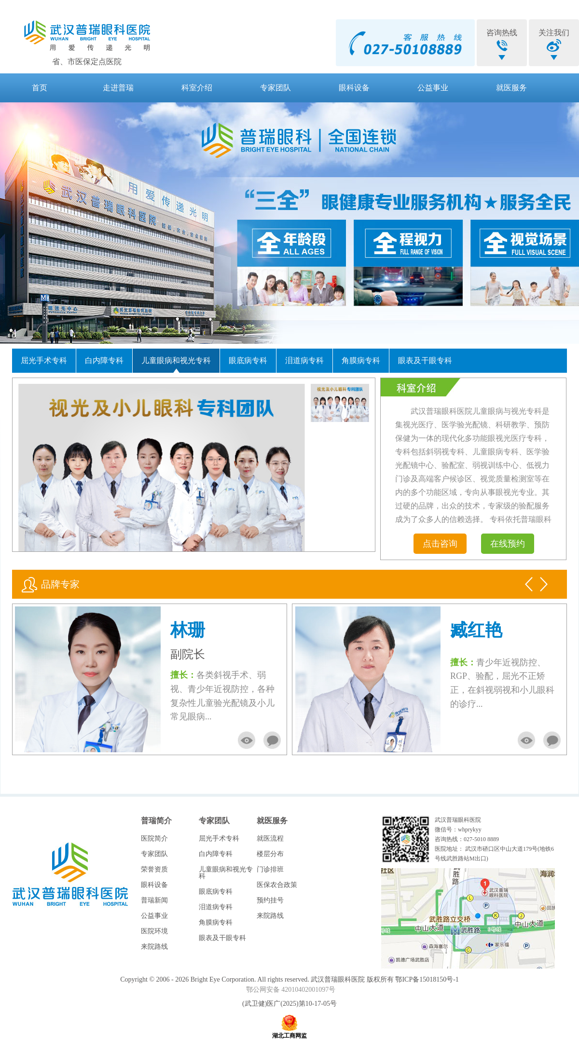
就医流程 (270, 838)
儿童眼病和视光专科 (176, 360)
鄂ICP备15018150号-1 (426, 979)
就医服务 (511, 88)
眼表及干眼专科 (425, 360)
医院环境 (154, 931)
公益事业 (432, 88)
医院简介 (154, 838)
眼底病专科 (248, 360)
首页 (39, 88)
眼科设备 (354, 88)
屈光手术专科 (44, 360)
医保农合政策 (277, 884)
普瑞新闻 (154, 900)
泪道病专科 (304, 360)
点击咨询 (440, 544)
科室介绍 (196, 88)
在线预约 (507, 544)
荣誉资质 (154, 869)
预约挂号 (270, 900)
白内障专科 (104, 360)
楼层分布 (270, 854)
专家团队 (275, 88)
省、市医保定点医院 (87, 61)
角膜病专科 (361, 360)
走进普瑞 (118, 88)
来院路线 (154, 946)
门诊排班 (270, 869)
